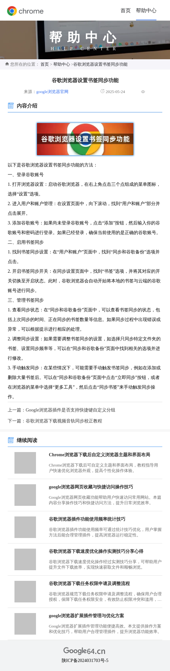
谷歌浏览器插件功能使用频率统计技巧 (87, 519)
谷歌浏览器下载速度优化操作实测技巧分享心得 (96, 551)
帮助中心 (146, 10)
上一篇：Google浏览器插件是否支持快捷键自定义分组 (61, 410)
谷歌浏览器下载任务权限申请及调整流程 (89, 583)
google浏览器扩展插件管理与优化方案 (86, 615)
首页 (126, 10)
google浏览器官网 (52, 92)
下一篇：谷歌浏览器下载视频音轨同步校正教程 (55, 421)
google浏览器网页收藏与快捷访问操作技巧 (91, 487)
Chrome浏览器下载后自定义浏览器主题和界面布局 (99, 454)
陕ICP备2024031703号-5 (85, 660)
